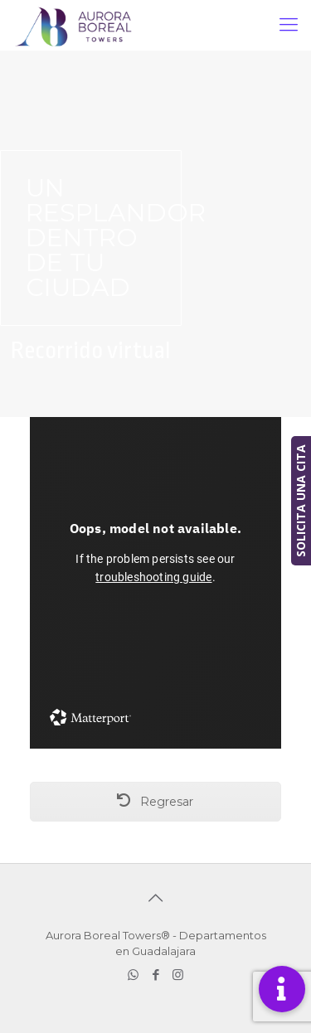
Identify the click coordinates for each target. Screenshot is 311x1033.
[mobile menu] (289, 25)
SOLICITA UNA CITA (301, 500)
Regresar (155, 801)
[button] (282, 989)
